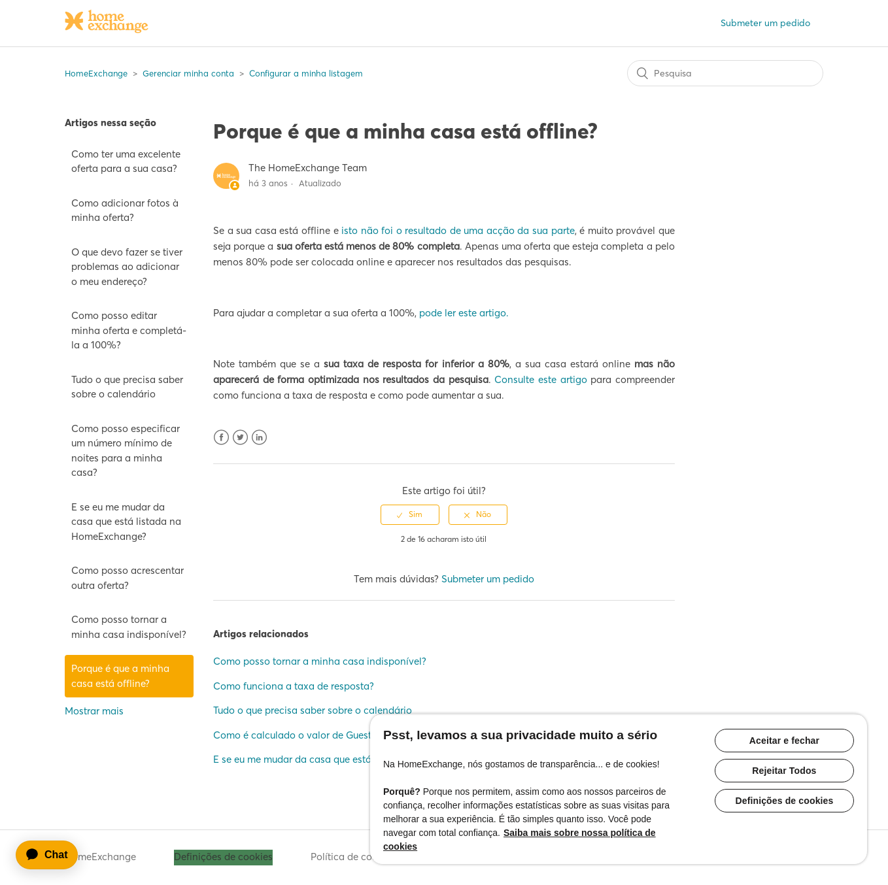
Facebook (221, 437)
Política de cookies (353, 856)
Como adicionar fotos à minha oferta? (125, 210)
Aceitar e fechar (784, 740)
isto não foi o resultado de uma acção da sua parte (458, 230)
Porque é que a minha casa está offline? (120, 676)
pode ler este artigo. (464, 313)
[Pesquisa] (725, 73)
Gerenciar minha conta (188, 73)
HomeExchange (96, 73)
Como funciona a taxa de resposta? (293, 686)
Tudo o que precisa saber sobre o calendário (127, 387)
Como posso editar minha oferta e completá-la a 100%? (128, 330)
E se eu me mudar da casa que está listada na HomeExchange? (126, 522)
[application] (53, 855)
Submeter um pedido (765, 23)
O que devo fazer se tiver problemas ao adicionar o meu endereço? (126, 267)
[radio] (410, 514)
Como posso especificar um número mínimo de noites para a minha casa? (125, 450)
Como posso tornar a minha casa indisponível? (128, 627)
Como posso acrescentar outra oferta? (127, 578)
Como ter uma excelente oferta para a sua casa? (125, 161)
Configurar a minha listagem (306, 73)
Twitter (240, 437)
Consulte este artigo (540, 379)
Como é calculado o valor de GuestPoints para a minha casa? (352, 735)
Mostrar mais (94, 711)
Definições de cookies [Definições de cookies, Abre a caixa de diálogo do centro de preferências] (784, 800)
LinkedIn (259, 437)
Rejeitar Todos (784, 770)
